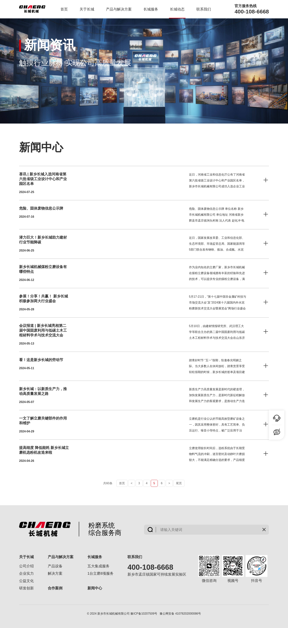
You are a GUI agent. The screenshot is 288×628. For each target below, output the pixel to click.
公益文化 (26, 581)
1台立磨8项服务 (100, 573)
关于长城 (87, 9)
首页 (64, 9)
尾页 (179, 483)
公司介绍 (26, 566)
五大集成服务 (98, 566)
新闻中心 (94, 588)
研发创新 (26, 588)
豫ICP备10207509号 (143, 613)
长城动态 (177, 9)
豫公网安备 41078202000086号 (180, 613)
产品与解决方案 (119, 9)
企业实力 (26, 573)
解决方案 (55, 573)
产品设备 (55, 566)
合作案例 (55, 588)
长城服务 (150, 9)
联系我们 (203, 9)
